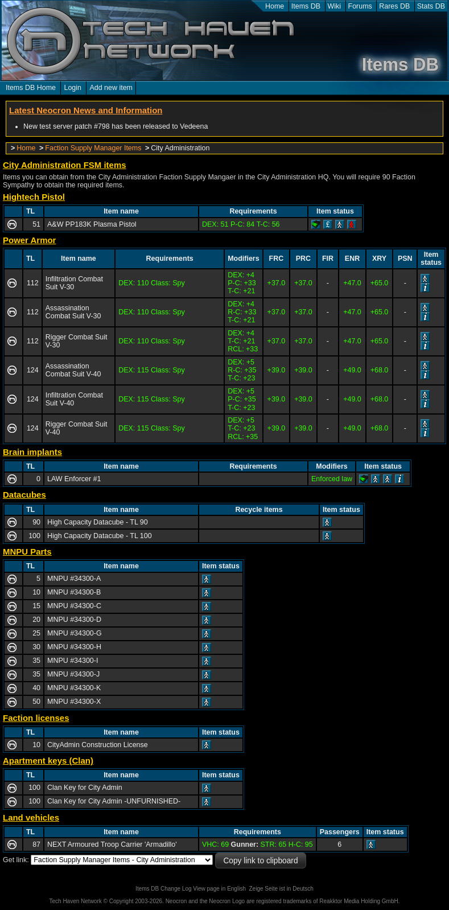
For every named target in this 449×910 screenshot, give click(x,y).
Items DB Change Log (163, 889)
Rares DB (394, 6)
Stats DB (431, 6)
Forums (360, 6)
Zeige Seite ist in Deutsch (281, 889)
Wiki (334, 6)
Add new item (111, 88)
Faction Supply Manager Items (93, 148)
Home (274, 6)
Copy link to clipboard (260, 860)
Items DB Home (31, 88)
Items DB (305, 6)
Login (72, 88)
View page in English (219, 889)
